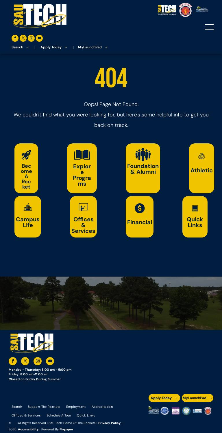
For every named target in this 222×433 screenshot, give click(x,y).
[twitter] (23, 39)
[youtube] (39, 39)
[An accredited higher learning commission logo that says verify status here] (175, 411)
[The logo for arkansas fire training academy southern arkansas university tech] (208, 411)
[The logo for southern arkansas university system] (186, 411)
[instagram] (31, 39)
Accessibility (28, 429)
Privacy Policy (109, 423)
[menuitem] (17, 406)
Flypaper (66, 429)
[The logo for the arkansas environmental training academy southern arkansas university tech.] (154, 411)
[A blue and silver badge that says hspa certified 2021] (164, 411)
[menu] (209, 26)
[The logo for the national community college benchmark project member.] (197, 411)
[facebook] (15, 39)
